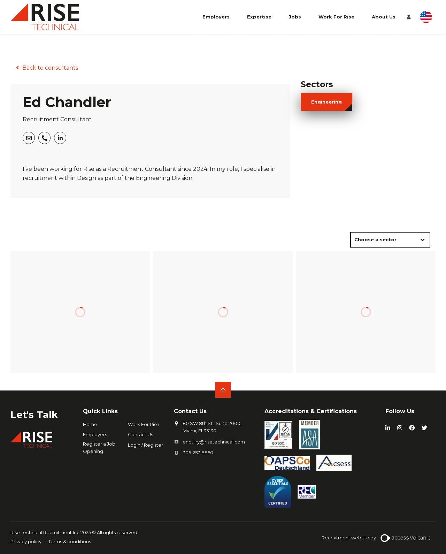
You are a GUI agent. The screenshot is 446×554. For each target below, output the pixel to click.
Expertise (259, 17)
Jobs (295, 17)
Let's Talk (34, 414)
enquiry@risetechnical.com (214, 442)
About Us (383, 17)
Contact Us (140, 434)
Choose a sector (375, 239)
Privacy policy (25, 541)
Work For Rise (336, 17)
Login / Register (145, 445)
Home (90, 424)
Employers (216, 17)
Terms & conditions (69, 541)
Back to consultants (50, 67)
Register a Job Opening (99, 447)
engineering (326, 102)
